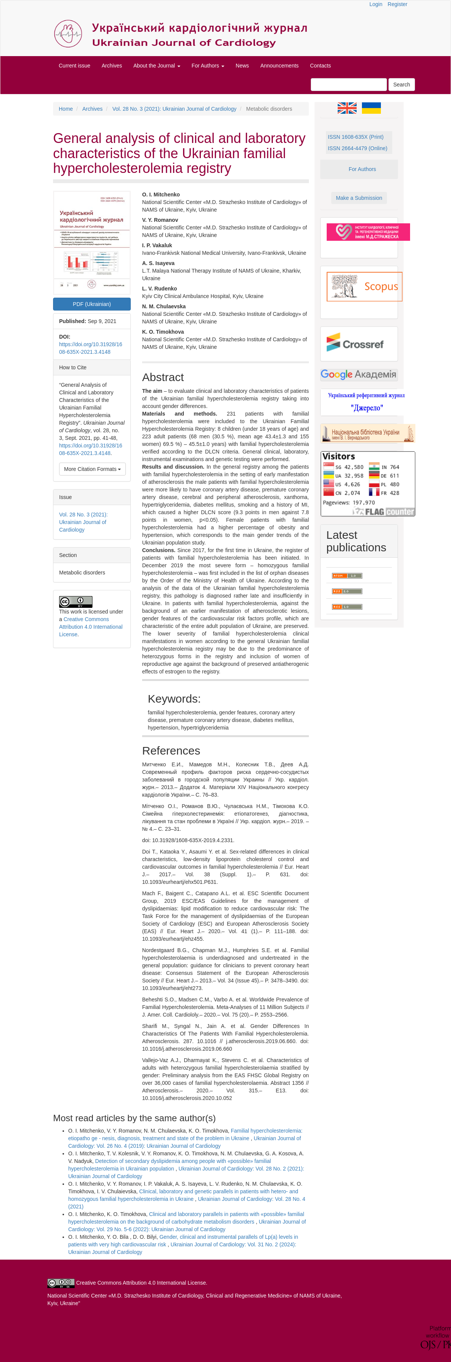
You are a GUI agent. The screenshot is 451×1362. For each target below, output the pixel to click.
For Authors (362, 169)
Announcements (279, 66)
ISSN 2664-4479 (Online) (357, 148)
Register (397, 4)
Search (401, 85)
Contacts (320, 66)
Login (376, 4)
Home (66, 109)
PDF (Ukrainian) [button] (92, 304)
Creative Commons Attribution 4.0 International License (90, 626)
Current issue (74, 66)
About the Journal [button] (156, 66)
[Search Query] (349, 84)
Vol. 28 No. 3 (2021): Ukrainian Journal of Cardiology (174, 109)
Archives (112, 66)
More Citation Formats (92, 469)
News (242, 66)
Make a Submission (359, 198)
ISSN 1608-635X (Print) (356, 137)
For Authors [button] (208, 66)
